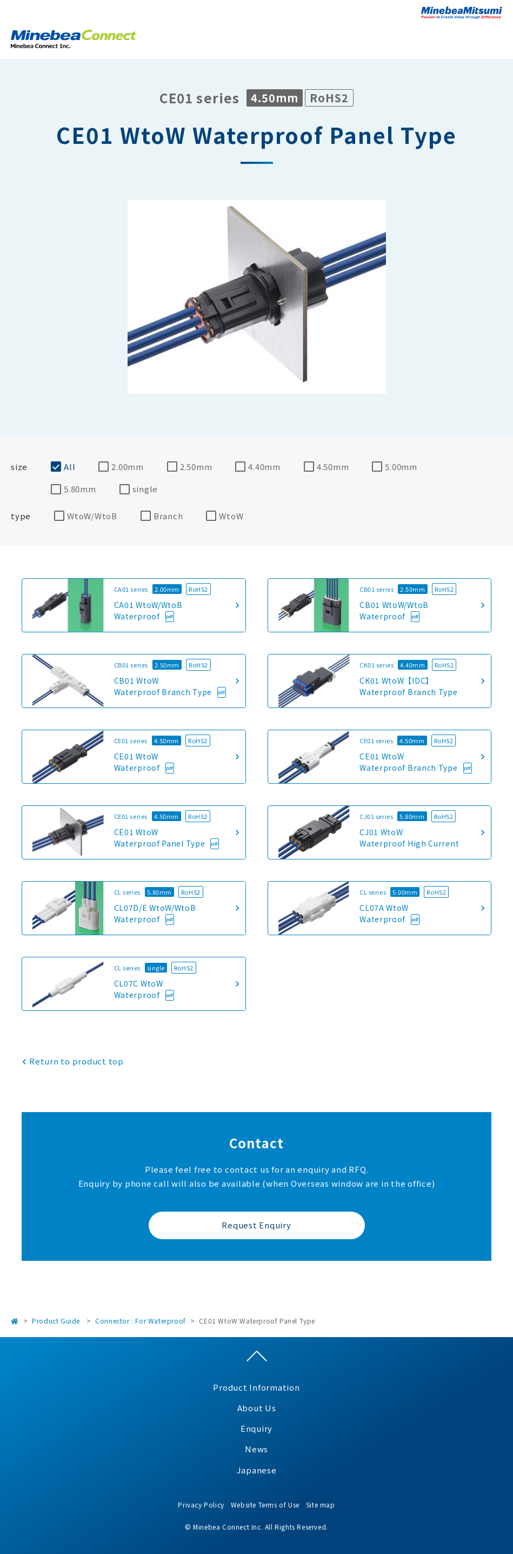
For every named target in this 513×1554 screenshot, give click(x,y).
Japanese (257, 1470)
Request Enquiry (256, 1225)
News (256, 1448)
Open (494, 37)
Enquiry (256, 1428)
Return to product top (76, 1061)
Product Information (256, 1387)
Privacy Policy (201, 1504)
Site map (320, 1504)
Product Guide (56, 1320)
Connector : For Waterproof (140, 1320)
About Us (256, 1407)
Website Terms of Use (265, 1504)
